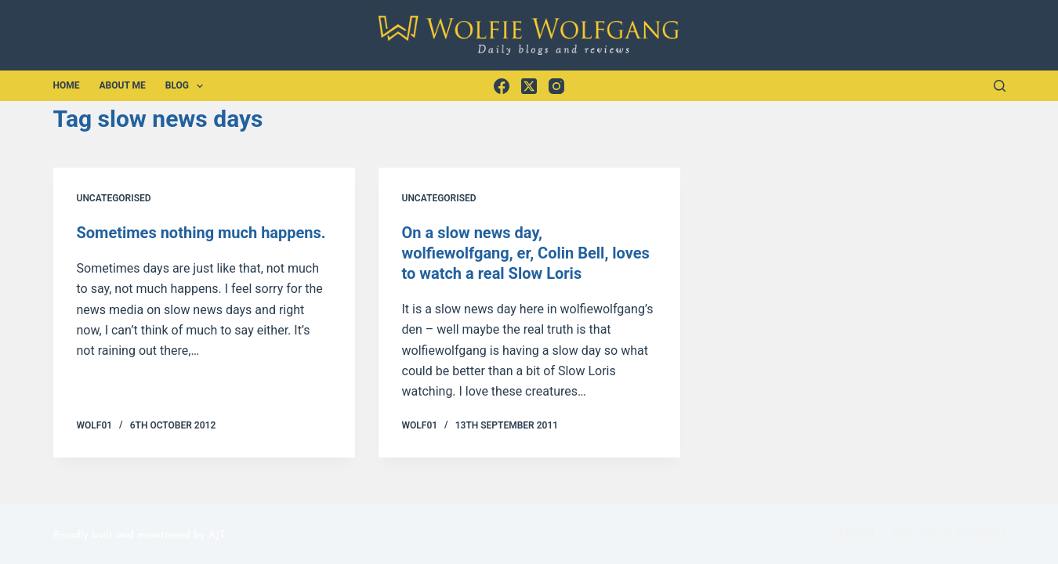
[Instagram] (556, 86)
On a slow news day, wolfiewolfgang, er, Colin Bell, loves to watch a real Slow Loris (526, 253)
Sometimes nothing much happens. (201, 232)
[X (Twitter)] (529, 86)
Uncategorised (114, 198)
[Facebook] (501, 86)
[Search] (999, 86)
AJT (217, 535)
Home (66, 85)
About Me (123, 85)
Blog (187, 86)
